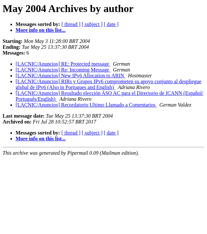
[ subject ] (92, 24)
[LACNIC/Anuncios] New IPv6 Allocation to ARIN (70, 75)
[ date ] (111, 24)
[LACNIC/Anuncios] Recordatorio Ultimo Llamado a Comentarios (86, 105)
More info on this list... (41, 30)
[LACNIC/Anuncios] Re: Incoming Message (63, 69)
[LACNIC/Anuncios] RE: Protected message (63, 64)
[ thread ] (71, 24)
